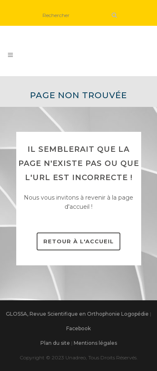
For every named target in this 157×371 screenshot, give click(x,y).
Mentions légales (95, 343)
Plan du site (55, 343)
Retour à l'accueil (78, 241)
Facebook (78, 328)
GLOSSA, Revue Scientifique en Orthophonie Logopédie (77, 314)
